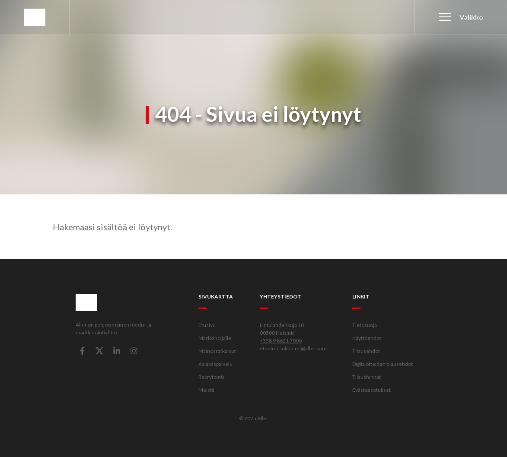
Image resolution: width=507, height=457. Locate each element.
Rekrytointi (211, 377)
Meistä (206, 390)
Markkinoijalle (214, 338)
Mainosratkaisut (217, 351)
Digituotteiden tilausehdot (382, 364)
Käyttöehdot (366, 338)
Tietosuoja (364, 325)
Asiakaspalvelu (215, 364)
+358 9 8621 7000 (281, 340)
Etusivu (207, 325)
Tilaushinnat (366, 377)
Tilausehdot (366, 351)
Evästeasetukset (371, 390)
